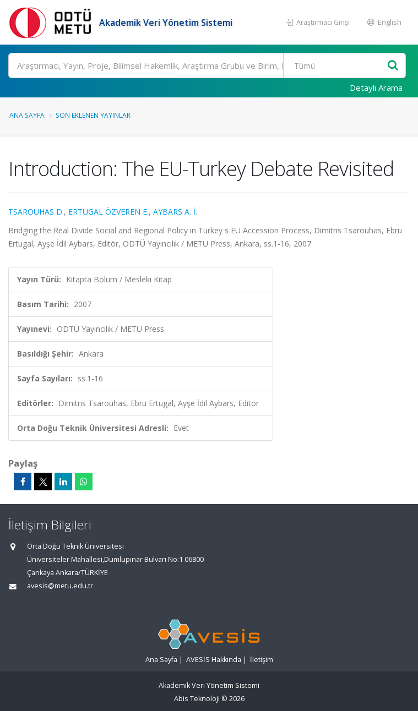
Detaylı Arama (376, 87)
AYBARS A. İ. (175, 211)
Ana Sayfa (27, 115)
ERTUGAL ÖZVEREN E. (108, 211)
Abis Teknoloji (197, 698)
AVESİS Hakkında (213, 659)
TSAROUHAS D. (36, 211)
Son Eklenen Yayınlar (93, 115)
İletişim (261, 659)
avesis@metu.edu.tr (60, 585)
